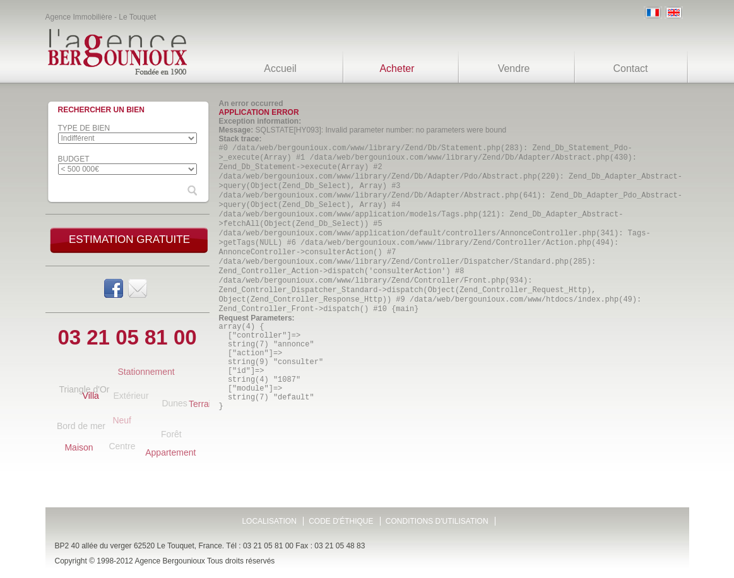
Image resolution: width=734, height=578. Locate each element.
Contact (630, 68)
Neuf (121, 420)
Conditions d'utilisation (437, 521)
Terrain (202, 404)
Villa (91, 396)
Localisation (269, 521)
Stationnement (145, 372)
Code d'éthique (341, 521)
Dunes (174, 403)
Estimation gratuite (129, 239)
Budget (74, 159)
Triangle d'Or (84, 389)
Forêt (171, 434)
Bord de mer (81, 426)
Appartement (170, 452)
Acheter (396, 68)
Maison (78, 447)
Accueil (280, 68)
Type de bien (84, 128)
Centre (122, 446)
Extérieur (131, 396)
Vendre (514, 68)
